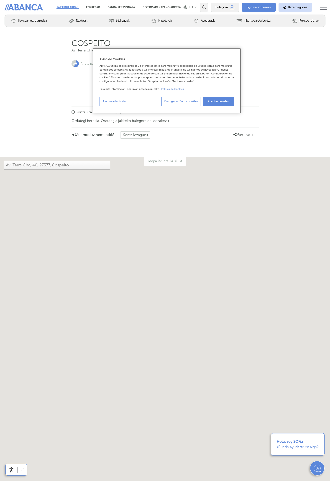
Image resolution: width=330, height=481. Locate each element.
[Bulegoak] (221, 7)
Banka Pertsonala (121, 5)
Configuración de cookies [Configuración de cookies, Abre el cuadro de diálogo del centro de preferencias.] (181, 101)
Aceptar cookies (218, 101)
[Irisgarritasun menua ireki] (11, 469)
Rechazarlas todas (115, 101)
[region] (167, 80)
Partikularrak (67, 5)
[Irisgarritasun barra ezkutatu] (22, 469)
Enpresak (93, 5)
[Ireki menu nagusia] (321, 7)
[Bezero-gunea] (290, 7)
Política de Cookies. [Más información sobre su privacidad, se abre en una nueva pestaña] (172, 89)
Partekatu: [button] (243, 135)
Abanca (12, 7)
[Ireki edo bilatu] (200, 7)
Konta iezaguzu (135, 135)
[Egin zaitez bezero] (254, 7)
